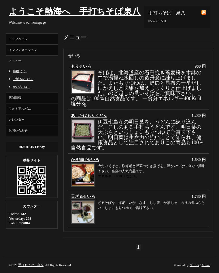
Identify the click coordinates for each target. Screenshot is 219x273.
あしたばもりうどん (89, 115)
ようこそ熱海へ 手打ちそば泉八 (75, 11)
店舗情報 (15, 97)
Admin (205, 265)
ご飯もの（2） (23, 79)
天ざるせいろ (83, 196)
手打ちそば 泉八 (31, 265)
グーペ (194, 265)
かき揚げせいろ (85, 160)
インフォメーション (23, 50)
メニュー (15, 60)
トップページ (18, 39)
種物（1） (20, 71)
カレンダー (16, 119)
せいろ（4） (21, 86)
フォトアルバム (20, 108)
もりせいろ (81, 66)
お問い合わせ (18, 130)
